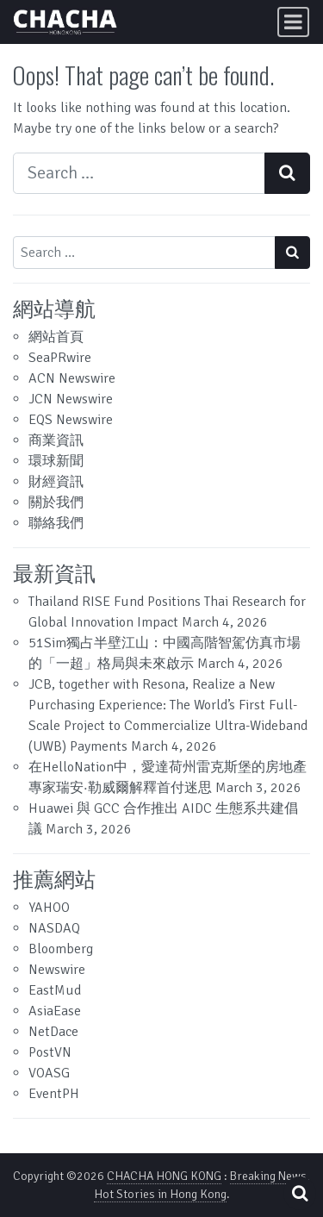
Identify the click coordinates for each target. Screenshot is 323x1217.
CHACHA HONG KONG (164, 1176)
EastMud (54, 990)
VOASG (49, 1073)
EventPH (53, 1093)
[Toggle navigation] (293, 22)
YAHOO (49, 907)
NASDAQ (54, 928)
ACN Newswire (71, 378)
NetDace (53, 1031)
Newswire (56, 969)
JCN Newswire (70, 399)
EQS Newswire (70, 419)
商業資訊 (56, 440)
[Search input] (139, 173)
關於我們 (56, 502)
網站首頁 (56, 337)
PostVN (49, 1052)
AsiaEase (54, 1011)
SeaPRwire (59, 357)
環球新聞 (56, 461)
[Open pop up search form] (299, 1193)
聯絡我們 (56, 523)
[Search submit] (287, 173)
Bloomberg (60, 949)
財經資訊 (56, 481)
